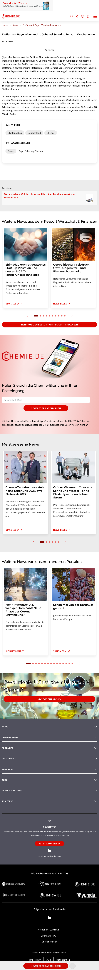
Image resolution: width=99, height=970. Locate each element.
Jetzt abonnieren (49, 843)
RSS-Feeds (7, 801)
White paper (9, 758)
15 (72, 663)
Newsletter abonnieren (46, 408)
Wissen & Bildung (12, 790)
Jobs (4, 780)
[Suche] (72, 16)
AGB (49, 959)
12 (63, 663)
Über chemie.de (49, 941)
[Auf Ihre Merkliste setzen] (88, 16)
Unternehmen (10, 737)
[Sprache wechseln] (83, 16)
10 (64, 315)
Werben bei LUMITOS (48, 929)
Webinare (7, 769)
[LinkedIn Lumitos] (49, 917)
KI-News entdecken (49, 699)
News (5, 727)
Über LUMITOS (48, 935)
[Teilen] (77, 16)
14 (69, 663)
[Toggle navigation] (95, 17)
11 (60, 663)
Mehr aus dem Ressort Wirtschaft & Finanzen (49, 324)
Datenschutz (63, 959)
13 (66, 663)
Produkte (7, 748)
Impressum (35, 959)
